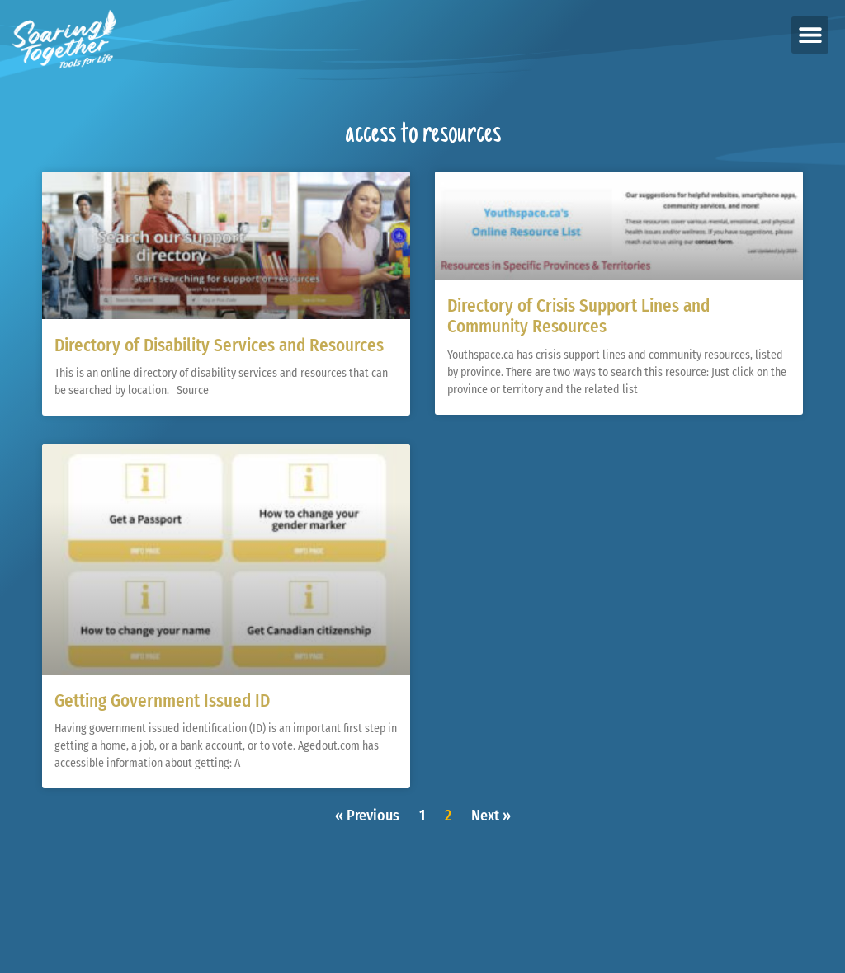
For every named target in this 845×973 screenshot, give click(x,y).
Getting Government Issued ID (162, 701)
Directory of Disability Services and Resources (219, 345)
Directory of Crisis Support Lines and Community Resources (578, 316)
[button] (809, 35)
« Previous (367, 815)
